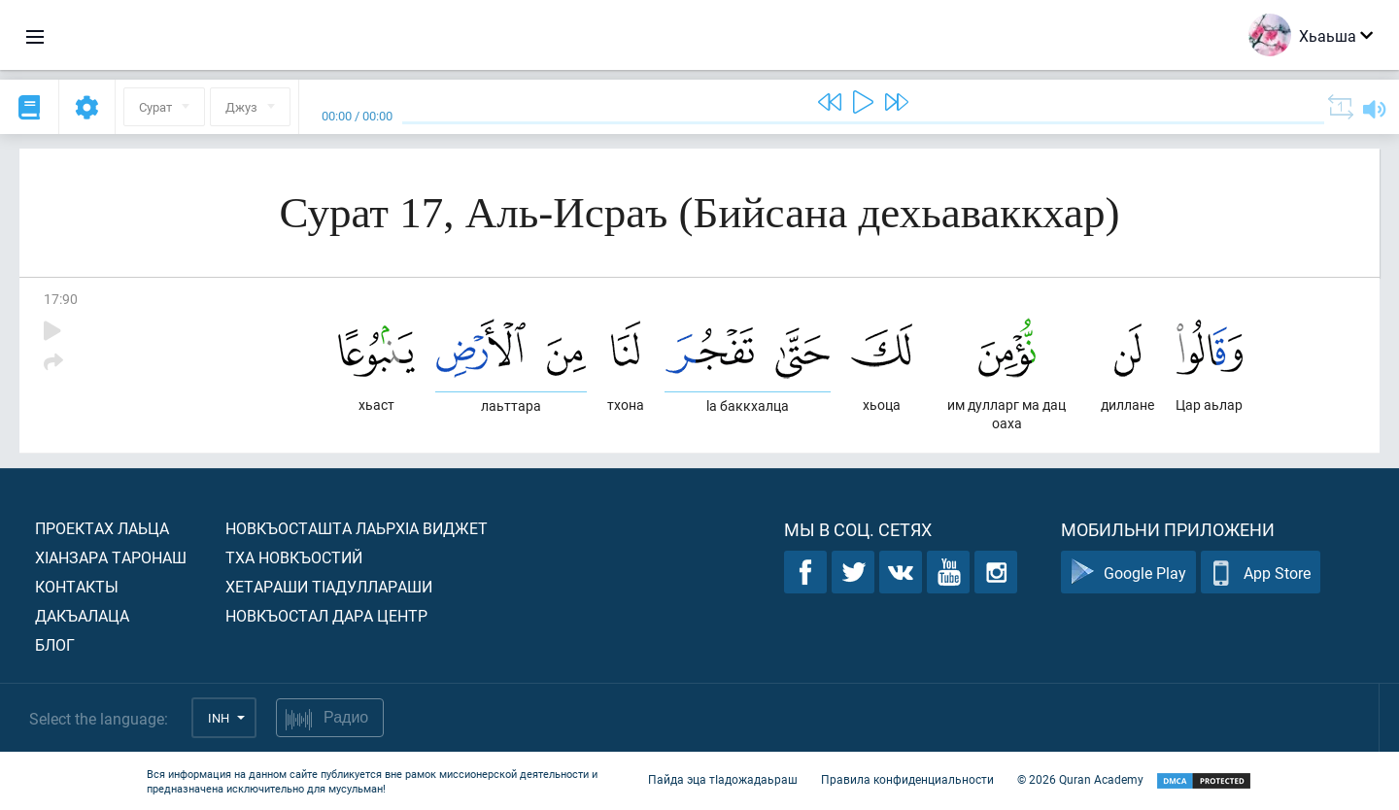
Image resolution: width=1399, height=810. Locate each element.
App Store (1261, 572)
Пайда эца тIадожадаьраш (723, 779)
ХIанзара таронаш (111, 557)
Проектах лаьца (102, 528)
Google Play (1128, 572)
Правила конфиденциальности (907, 779)
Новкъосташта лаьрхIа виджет (356, 528)
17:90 (61, 298)
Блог (55, 644)
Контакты (77, 586)
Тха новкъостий (293, 557)
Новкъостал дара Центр (326, 615)
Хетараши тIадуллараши (328, 586)
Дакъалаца (82, 615)
